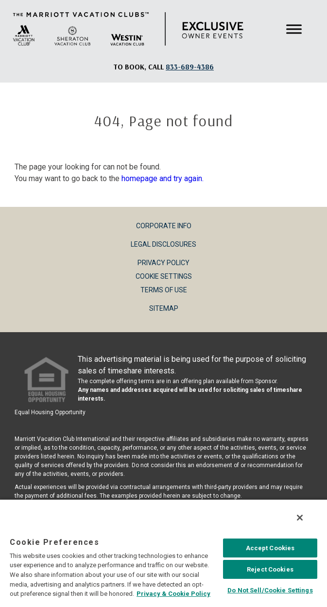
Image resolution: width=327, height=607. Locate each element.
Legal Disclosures (163, 244)
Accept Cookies (270, 548)
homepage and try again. (162, 178)
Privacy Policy (163, 263)
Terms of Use (163, 290)
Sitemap (163, 308)
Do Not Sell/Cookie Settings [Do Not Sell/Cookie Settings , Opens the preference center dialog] (270, 590)
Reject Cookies (270, 569)
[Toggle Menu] (294, 29)
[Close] (299, 517)
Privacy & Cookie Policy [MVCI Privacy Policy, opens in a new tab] (173, 593)
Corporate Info (163, 226)
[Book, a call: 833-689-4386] (190, 66)
